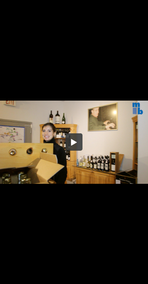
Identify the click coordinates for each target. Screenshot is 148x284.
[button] (74, 142)
